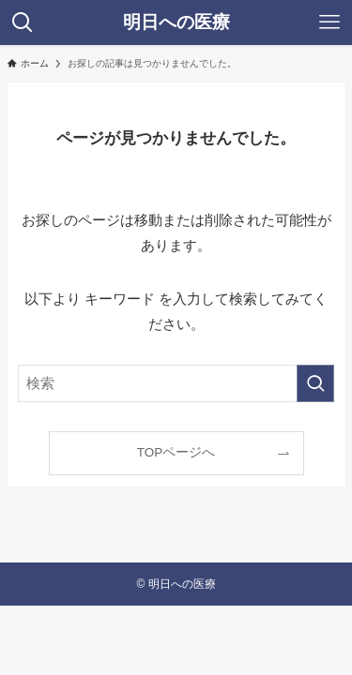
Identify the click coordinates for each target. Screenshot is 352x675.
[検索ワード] (176, 383)
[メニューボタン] (329, 22)
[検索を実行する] (315, 383)
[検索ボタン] (22, 22)
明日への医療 (176, 23)
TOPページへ (176, 452)
